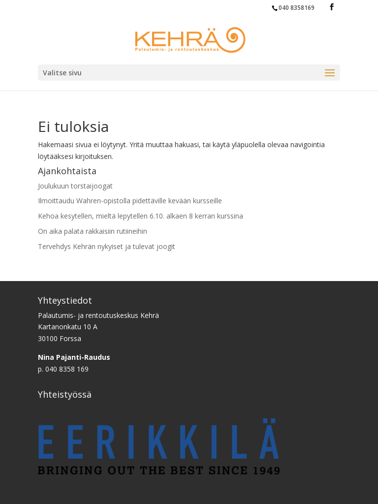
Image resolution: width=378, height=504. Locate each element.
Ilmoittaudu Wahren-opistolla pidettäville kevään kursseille (130, 200)
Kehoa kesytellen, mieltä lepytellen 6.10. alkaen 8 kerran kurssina (140, 215)
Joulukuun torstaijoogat (75, 185)
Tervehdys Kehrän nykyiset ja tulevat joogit (106, 246)
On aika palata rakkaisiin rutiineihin (92, 231)
